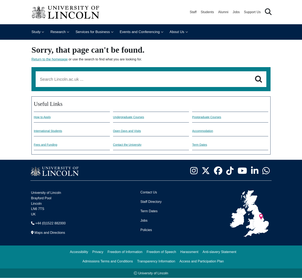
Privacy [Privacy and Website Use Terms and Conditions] (97, 254)
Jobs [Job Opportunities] (143, 222)
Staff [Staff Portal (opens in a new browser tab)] (193, 12)
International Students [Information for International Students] (50, 132)
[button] (268, 12)
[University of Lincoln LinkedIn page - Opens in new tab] (254, 172)
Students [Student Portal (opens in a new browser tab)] (207, 12)
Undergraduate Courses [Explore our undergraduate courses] (131, 117)
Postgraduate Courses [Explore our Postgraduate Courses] (208, 117)
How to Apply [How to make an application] (43, 117)
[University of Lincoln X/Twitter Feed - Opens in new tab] (205, 172)
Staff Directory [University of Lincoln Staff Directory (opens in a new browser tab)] (150, 204)
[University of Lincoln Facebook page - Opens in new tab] (218, 172)
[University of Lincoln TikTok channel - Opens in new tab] (229, 172)
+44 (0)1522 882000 (50, 225)
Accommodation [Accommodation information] (204, 132)
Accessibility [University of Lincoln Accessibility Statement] (79, 254)
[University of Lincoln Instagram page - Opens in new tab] (193, 172)
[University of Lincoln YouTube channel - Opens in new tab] (242, 172)
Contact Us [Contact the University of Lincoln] (148, 194)
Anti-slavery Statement (219, 254)
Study (35, 32)
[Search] (258, 79)
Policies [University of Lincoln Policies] (146, 232)
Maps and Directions (49, 235)
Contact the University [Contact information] (129, 146)
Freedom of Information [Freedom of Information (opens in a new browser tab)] (125, 254)
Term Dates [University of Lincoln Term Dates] (149, 213)
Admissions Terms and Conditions (107, 263)
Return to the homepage (49, 59)
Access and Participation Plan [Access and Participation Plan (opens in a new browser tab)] (201, 263)
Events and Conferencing (140, 32)
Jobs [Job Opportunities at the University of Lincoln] (236, 12)
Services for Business (93, 32)
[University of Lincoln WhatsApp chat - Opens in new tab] (266, 172)
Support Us (252, 12)
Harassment (189, 254)
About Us (177, 32)
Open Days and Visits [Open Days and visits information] (129, 132)
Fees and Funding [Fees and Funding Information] (47, 146)
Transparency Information (156, 263)
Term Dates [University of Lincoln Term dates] (200, 146)
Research (58, 32)
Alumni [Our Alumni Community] (223, 12)
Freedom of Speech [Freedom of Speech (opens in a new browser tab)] (161, 254)
